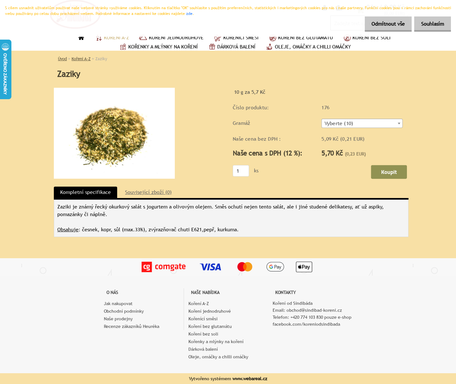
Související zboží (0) (148, 192)
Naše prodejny (118, 318)
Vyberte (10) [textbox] (339, 123)
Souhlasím (431, 24)
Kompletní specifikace (85, 192)
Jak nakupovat (118, 303)
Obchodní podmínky (124, 311)
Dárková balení (231, 47)
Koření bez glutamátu (300, 38)
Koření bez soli (366, 38)
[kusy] (241, 170)
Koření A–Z (111, 38)
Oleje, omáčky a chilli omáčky (308, 47)
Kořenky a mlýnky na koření (158, 47)
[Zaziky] (114, 90)
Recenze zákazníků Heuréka (131, 326)
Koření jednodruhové (171, 38)
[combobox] (361, 123)
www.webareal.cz (249, 378)
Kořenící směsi (235, 38)
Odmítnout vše (385, 24)
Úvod (62, 58)
